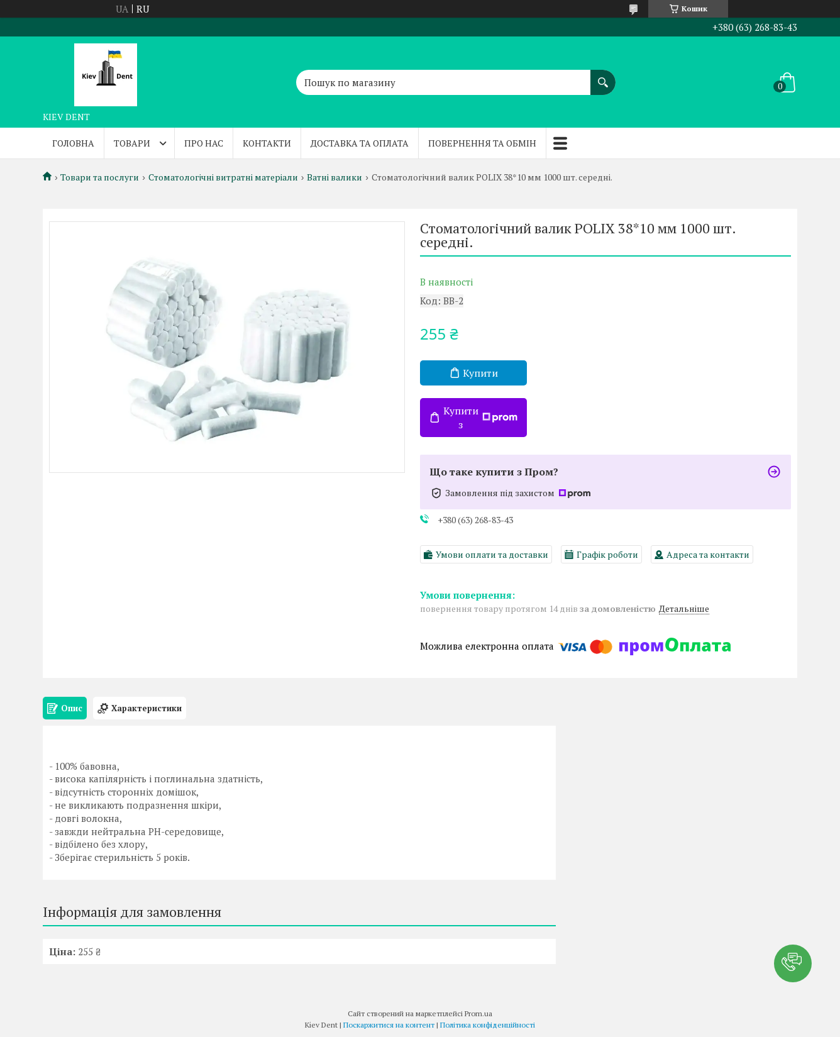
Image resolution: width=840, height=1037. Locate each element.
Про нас (203, 143)
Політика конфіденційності (487, 1024)
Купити (480, 373)
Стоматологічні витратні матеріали (223, 177)
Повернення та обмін (482, 143)
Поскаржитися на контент (388, 1024)
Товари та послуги (99, 177)
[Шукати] (603, 76)
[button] (793, 963)
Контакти (267, 143)
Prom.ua (478, 1013)
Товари (132, 143)
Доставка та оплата (360, 143)
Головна (73, 143)
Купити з (480, 417)
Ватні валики (334, 177)
